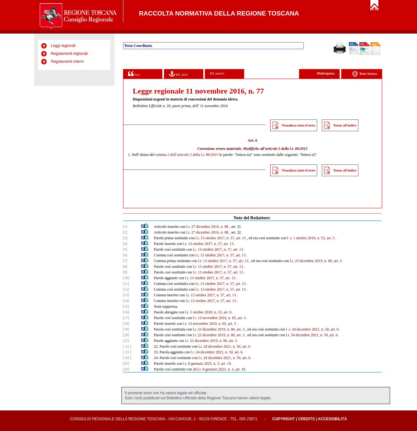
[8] (125, 266)
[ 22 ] (127, 346)
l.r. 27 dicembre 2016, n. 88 (207, 226)
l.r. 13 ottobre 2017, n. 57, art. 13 (221, 238)
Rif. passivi (217, 73)
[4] (125, 243)
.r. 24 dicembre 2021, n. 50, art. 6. (314, 329)
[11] (126, 283)
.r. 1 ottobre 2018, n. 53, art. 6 (208, 312)
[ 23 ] (127, 352)
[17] (126, 318)
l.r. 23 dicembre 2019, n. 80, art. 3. (316, 261)
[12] (126, 289)
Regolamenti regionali (69, 53)
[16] (126, 312)
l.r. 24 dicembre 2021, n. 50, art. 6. (312, 335)
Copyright (283, 419)
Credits (306, 419)
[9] (125, 272)
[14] (126, 301)
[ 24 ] (127, 358)
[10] (126, 278)
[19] (126, 329)
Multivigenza (326, 73)
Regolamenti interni (67, 61)
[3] (125, 238)
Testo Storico (364, 74)
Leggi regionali (63, 45)
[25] (126, 363)
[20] (126, 335)
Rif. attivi (178, 73)
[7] (125, 261)
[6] (125, 255)
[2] (125, 232)
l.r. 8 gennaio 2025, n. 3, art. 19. (207, 363)
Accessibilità (332, 419)
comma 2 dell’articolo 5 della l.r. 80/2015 (186, 154)
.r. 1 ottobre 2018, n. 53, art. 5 (312, 238)
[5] (125, 249)
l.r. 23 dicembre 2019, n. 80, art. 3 (218, 329)
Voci (134, 73)
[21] (126, 340)
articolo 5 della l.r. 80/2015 (286, 148)
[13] (126, 295)
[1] (125, 226)
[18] (126, 323)
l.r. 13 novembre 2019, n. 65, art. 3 (219, 318)
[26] (126, 369)
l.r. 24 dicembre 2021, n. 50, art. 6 (224, 346)
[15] (126, 306)
